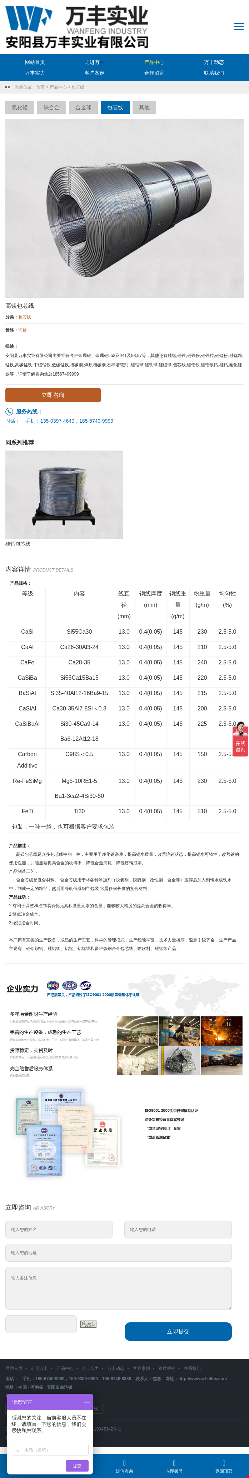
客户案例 (95, 73)
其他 (144, 107)
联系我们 (214, 73)
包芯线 (77, 87)
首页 (40, 87)
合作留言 (154, 73)
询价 (22, 329)
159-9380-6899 (83, 1378)
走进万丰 (95, 62)
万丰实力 (35, 73)
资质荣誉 (166, 1368)
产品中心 (154, 62)
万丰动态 (214, 62)
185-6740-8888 (116, 1378)
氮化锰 (20, 107)
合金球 (83, 107)
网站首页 (35, 62)
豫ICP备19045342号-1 (99, 1429)
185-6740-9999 (96, 421)
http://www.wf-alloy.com (202, 1378)
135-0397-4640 (57, 421)
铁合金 (52, 107)
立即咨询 (52, 395)
